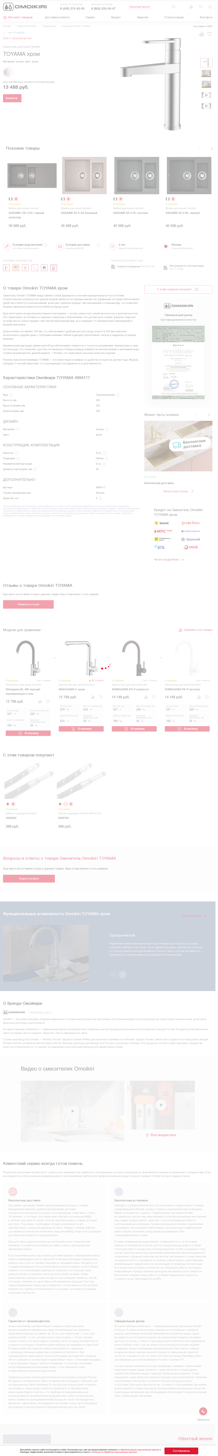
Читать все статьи (178, 421)
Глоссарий (68, 1414)
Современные (49, 26)
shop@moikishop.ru (179, 1429)
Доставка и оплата (57, 17)
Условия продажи (72, 1403)
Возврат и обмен (104, 1414)
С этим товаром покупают (174, 292)
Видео (129, 1408)
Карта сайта (132, 1425)
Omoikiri (7, 26)
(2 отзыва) (98, 637)
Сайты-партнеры (135, 1414)
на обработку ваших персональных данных (145, 1450)
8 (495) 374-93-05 (72, 8)
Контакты (206, 17)
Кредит (116, 17)
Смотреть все (195, 870)
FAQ (127, 1403)
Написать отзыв (28, 560)
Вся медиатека (160, 1075)
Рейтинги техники (135, 1419)
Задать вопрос (29, 832)
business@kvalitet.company (185, 1438)
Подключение (102, 1408)
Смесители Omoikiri (26, 26)
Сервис (90, 17)
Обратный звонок (139, 6)
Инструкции (69, 1408)
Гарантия (142, 17)
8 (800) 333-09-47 (103, 8)
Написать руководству (188, 1416)
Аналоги (21, 98)
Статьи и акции (174, 17)
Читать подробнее (169, 490)
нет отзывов (16, 32)
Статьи (98, 1425)
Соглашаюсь (181, 1450)
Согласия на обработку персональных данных (120, 1452)
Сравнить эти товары (195, 586)
